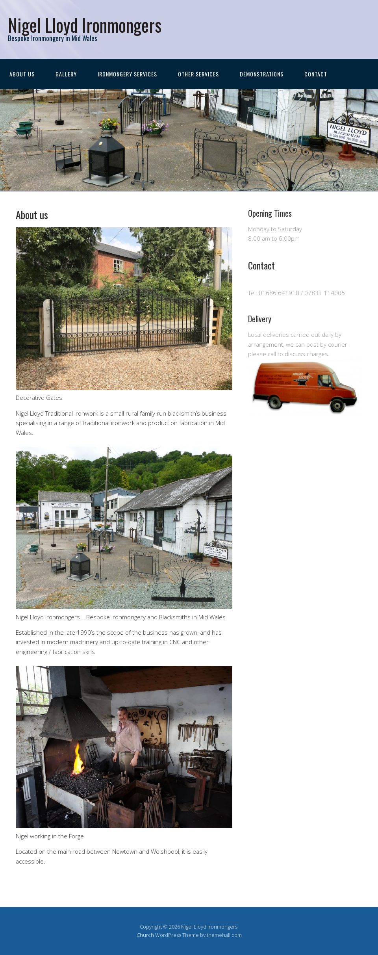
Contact (315, 74)
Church (145, 934)
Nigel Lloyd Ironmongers (84, 24)
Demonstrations (262, 74)
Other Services (198, 74)
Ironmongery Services (127, 74)
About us (22, 74)
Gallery (66, 74)
